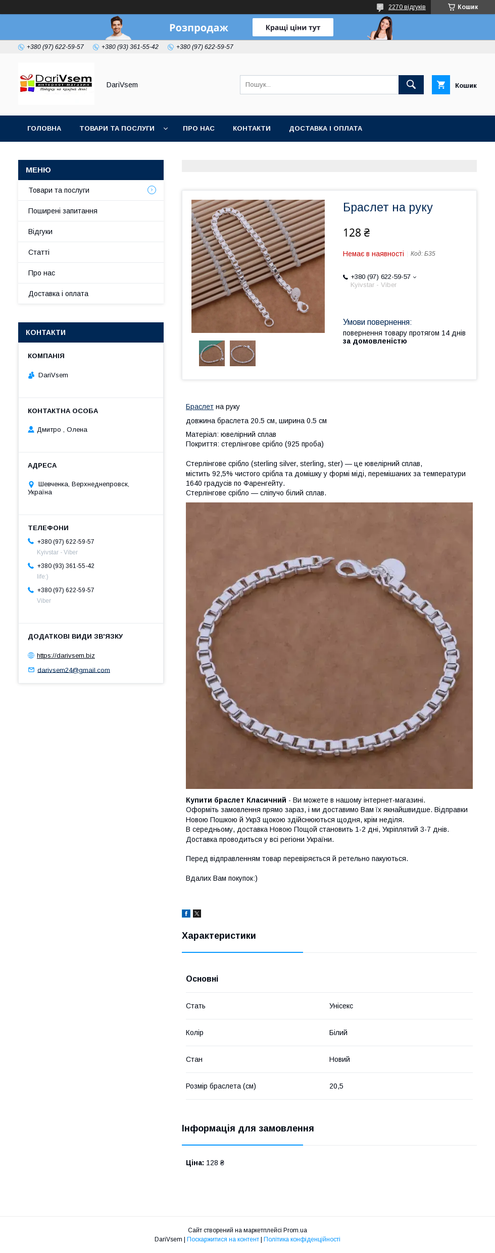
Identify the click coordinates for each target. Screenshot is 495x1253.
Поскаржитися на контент (223, 1239)
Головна (44, 128)
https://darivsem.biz (66, 655)
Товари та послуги (117, 128)
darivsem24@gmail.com (73, 669)
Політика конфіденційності (302, 1239)
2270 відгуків (407, 7)
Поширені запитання (62, 211)
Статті (38, 252)
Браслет (200, 407)
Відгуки (40, 231)
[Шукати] (411, 84)
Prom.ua (295, 1230)
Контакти (252, 128)
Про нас (199, 128)
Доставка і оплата (325, 128)
